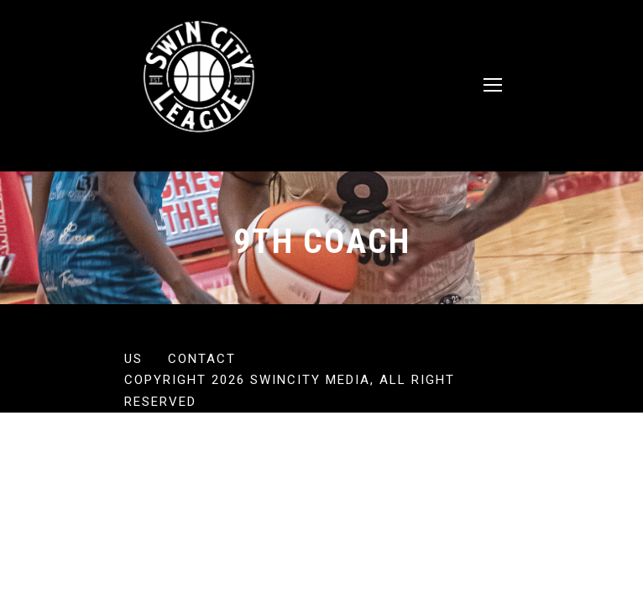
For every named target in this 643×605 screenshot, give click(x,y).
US (133, 358)
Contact (202, 358)
